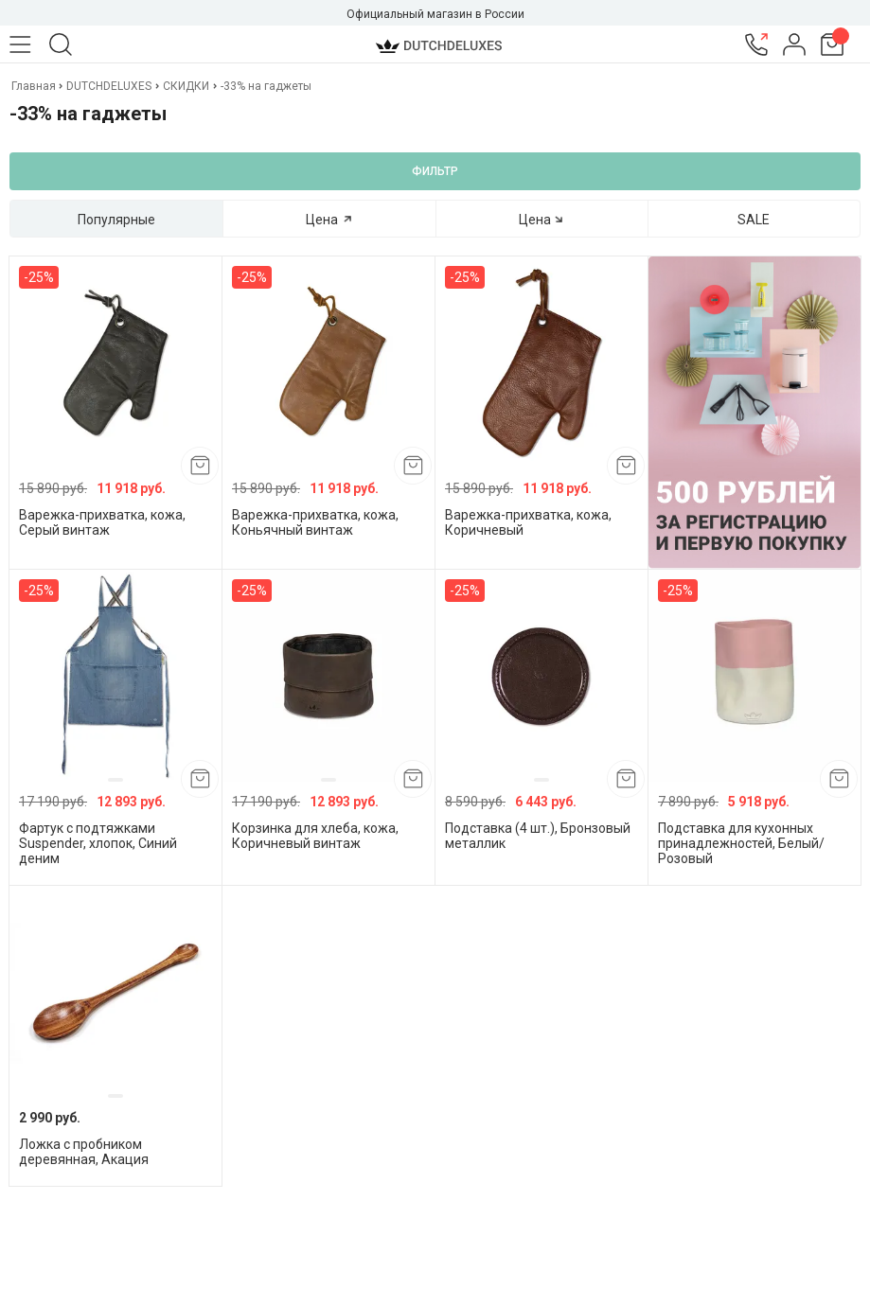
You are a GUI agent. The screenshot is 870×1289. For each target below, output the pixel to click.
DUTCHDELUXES (108, 86)
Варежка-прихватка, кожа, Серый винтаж (102, 522)
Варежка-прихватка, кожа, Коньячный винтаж (315, 522)
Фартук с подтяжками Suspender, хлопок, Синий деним (98, 843)
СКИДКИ (186, 86)
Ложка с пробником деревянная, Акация (84, 1152)
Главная (35, 86)
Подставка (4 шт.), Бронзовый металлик (537, 836)
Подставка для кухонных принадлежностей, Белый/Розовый (741, 843)
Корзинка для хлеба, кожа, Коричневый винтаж (315, 836)
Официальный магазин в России (435, 14)
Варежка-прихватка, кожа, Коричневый (528, 522)
